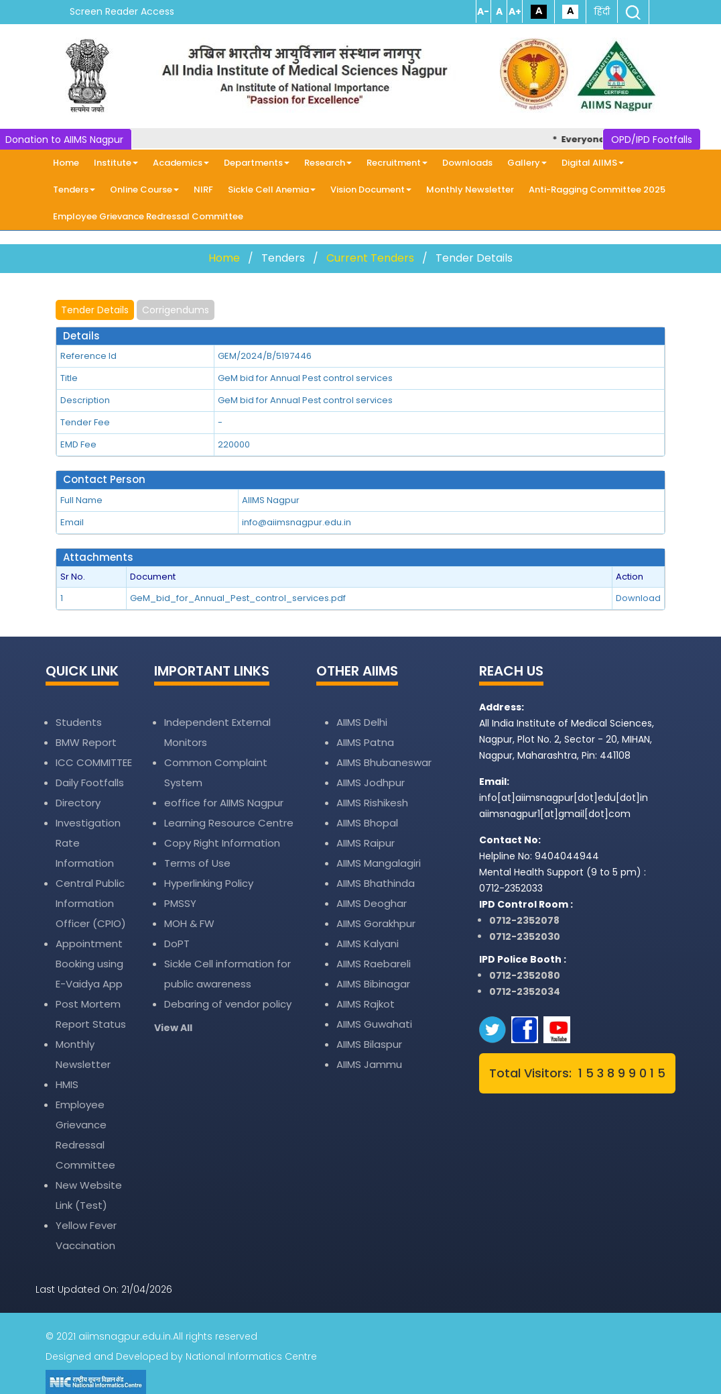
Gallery (527, 162)
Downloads (467, 162)
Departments (256, 162)
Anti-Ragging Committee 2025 (597, 189)
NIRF (203, 189)
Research (328, 162)
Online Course (144, 189)
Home (66, 162)
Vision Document (370, 189)
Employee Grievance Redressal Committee (148, 216)
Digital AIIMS (593, 162)
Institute (116, 162)
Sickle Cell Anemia (272, 189)
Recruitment (397, 162)
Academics (181, 162)
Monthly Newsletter (470, 189)
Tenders (74, 189)
